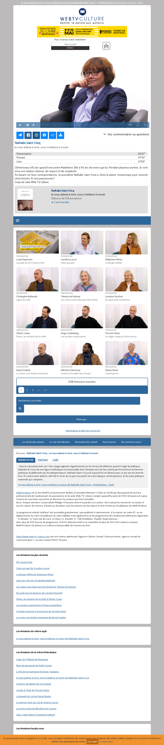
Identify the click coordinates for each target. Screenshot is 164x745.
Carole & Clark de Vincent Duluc (32, 690)
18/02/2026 (110, 366)
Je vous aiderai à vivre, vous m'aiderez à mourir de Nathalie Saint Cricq (57, 2)
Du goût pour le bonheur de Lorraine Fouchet (39, 592)
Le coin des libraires (59, 441)
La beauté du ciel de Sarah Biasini (33, 696)
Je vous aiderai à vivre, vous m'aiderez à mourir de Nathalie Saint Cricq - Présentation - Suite (66, 484)
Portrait (132, 2)
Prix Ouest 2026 (24, 562)
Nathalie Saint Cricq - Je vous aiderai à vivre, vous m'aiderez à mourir (62, 453)
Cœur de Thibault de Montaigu (32, 659)
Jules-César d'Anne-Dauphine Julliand (35, 714)
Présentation (120, 2)
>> (45, 390)
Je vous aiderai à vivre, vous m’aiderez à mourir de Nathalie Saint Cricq (52, 638)
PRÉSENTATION (25, 460)
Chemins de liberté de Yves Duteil (33, 683)
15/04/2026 (21, 293)
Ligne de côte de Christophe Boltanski (35, 580)
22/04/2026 (111, 256)
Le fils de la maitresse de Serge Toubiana (37, 671)
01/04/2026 (111, 293)
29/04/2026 (66, 256)
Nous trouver (109, 441)
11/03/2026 (110, 330)
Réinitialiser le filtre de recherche (83, 430)
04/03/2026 (22, 366)
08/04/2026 (67, 293)
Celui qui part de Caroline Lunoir (33, 568)
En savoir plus (106, 741)
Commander (61, 202)
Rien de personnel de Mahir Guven (34, 665)
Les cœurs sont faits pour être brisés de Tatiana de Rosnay (46, 586)
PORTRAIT (43, 460)
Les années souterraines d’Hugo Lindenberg (38, 605)
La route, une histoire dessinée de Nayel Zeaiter (41, 617)
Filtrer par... (82, 419)
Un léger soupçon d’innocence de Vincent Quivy (41, 611)
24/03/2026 (22, 330)
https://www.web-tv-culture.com (33, 536)
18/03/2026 (66, 330)
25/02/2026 (66, 366)
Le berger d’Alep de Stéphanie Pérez (34, 574)
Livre (139, 2)
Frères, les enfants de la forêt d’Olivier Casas (39, 599)
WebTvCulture (106, 2)
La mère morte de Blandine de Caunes (36, 708)
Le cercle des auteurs (33, 441)
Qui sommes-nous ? (131, 441)
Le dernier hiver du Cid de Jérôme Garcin (37, 702)
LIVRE (55, 460)
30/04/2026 (22, 256)
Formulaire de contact (86, 441)
